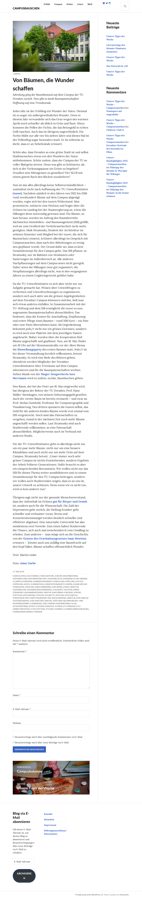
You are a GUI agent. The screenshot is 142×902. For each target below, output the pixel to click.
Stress (59, 610)
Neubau (69, 596)
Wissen (38, 615)
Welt (90, 4)
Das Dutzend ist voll (117, 66)
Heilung (30, 590)
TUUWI (50, 612)
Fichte (80, 585)
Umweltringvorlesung (77, 612)
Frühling (18, 588)
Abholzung (20, 579)
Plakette (50, 599)
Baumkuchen (20, 582)
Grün (69, 588)
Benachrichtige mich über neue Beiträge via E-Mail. (42, 746)
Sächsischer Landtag (41, 604)
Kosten (68, 593)
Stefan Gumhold (46, 610)
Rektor (71, 601)
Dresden (28, 585)
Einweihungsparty (29, 351)
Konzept (59, 593)
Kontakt (48, 817)
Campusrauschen (26, 8)
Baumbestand (71, 579)
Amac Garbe (28, 566)
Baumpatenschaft (38, 582)
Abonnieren (24, 879)
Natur (48, 596)
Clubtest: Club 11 (115, 129)
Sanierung (37, 607)
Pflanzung (30, 599)
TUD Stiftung (38, 612)
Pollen (60, 599)
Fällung (71, 585)
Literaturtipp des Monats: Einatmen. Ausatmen (116, 48)
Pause (78, 596)
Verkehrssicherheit (23, 615)
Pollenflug (72, 599)
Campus (58, 4)
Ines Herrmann (43, 590)
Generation (37, 588)
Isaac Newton (72, 590)
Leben (80, 4)
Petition (18, 599)
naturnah (58, 596)
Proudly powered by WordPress (87, 898)
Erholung (60, 585)
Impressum (50, 828)
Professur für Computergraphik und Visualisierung (40, 601)
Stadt (32, 610)
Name (17, 698)
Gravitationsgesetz (55, 588)
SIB (45, 607)
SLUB (74, 607)
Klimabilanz (20, 593)
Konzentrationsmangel (40, 593)
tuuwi (17, 194)
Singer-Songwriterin (59, 607)
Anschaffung (47, 579)
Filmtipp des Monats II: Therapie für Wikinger (116, 170)
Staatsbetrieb (21, 610)
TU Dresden (70, 610)
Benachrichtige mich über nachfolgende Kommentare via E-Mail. (49, 740)
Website (17, 726)
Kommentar (20, 654)
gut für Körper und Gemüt (70, 504)
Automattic (124, 898)
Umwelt (60, 612)
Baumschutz (56, 582)
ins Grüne (57, 590)
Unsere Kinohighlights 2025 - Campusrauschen (117, 160)
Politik (47, 4)
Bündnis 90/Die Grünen (75, 582)
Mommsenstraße (34, 596)
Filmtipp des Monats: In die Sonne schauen (117, 192)
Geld (27, 588)
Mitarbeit (49, 823)
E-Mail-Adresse (22, 712)
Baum (59, 579)
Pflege (41, 599)
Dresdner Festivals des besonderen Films (116, 148)
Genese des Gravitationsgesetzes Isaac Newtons (55, 541)
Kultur (70, 4)
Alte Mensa (33, 579)
